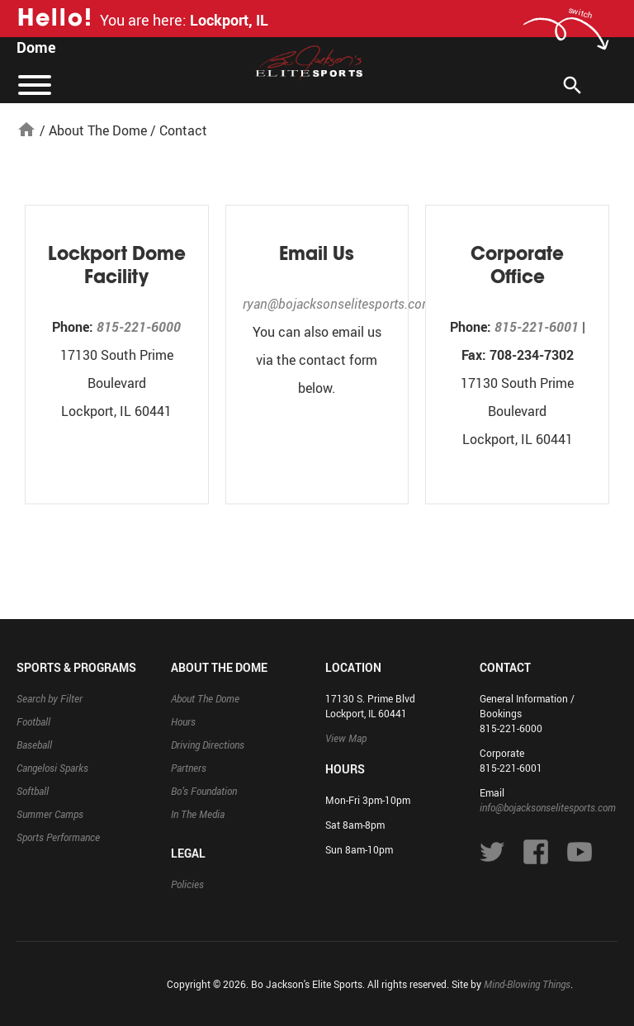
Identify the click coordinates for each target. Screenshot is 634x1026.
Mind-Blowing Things (527, 984)
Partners (188, 767)
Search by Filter (50, 698)
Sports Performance (58, 837)
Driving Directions (207, 744)
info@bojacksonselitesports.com (548, 807)
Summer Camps (50, 813)
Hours (183, 721)
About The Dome (98, 130)
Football (33, 721)
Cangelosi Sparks (52, 767)
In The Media (198, 813)
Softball (33, 790)
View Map (346, 738)
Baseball (34, 744)
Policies (187, 884)
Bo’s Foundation (204, 790)
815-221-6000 (139, 327)
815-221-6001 (536, 327)
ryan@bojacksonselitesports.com (338, 304)
